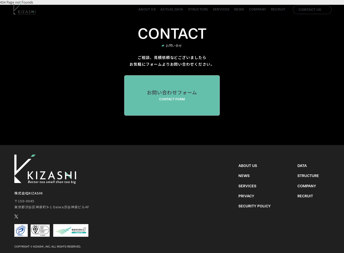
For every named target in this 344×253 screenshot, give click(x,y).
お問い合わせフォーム (172, 95)
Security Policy (254, 206)
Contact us (310, 9)
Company (257, 9)
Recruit (278, 9)
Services (221, 9)
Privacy (246, 196)
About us (147, 9)
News (239, 9)
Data (302, 165)
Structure (198, 9)
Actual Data (171, 9)
